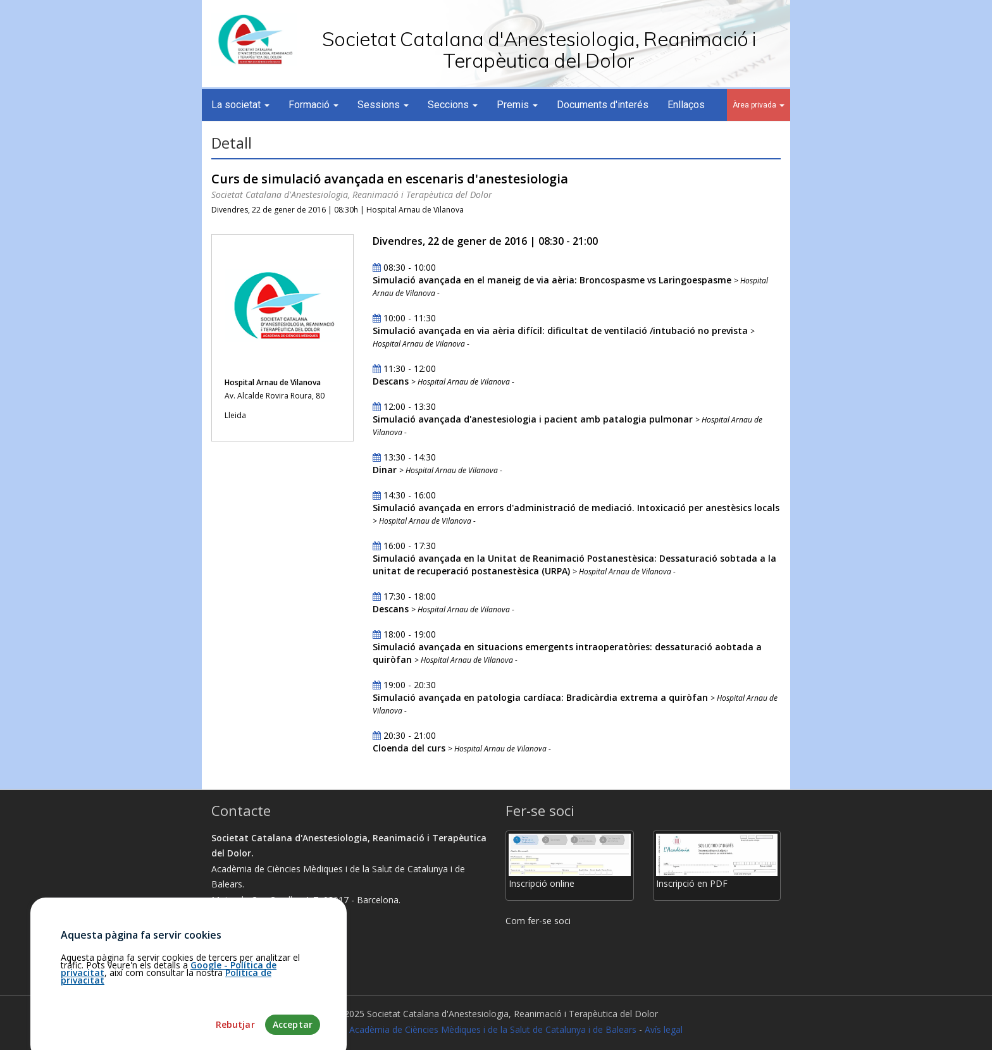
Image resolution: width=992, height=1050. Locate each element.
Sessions (383, 105)
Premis (517, 105)
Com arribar (241, 931)
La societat (240, 105)
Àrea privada (758, 105)
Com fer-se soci (538, 921)
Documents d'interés (602, 105)
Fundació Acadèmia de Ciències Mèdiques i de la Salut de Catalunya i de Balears (472, 1029)
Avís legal (664, 1029)
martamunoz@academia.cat (274, 962)
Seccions (453, 105)
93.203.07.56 (242, 946)
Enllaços (686, 105)
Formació (313, 105)
